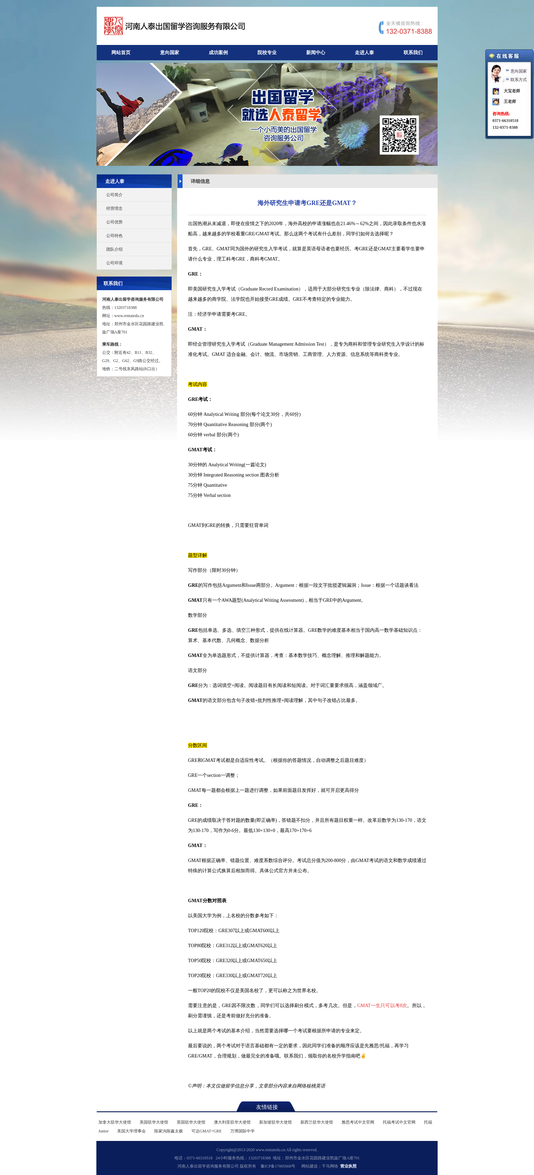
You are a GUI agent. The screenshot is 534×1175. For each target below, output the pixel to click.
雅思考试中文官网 (358, 1122)
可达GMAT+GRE (206, 1131)
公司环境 (114, 263)
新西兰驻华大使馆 (316, 1122)
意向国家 (169, 52)
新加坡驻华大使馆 (275, 1122)
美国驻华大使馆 (154, 1122)
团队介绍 (114, 249)
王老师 (510, 101)
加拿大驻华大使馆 (114, 1122)
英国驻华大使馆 (191, 1122)
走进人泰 (364, 52)
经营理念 (114, 208)
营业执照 (348, 1166)
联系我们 (413, 52)
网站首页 (120, 52)
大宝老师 (512, 91)
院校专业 (267, 52)
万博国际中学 (242, 1131)
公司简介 (114, 194)
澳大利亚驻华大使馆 (232, 1122)
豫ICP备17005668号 (278, 1166)
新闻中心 (315, 52)
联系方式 (519, 79)
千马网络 (330, 1166)
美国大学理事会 (131, 1131)
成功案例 (218, 52)
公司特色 (114, 235)
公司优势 (114, 222)
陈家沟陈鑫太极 (168, 1131)
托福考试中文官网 (399, 1122)
